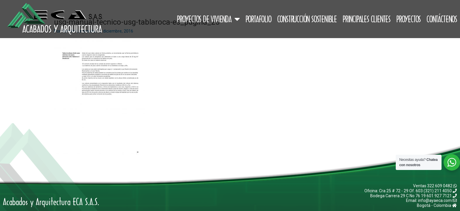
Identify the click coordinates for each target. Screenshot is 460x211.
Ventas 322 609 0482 (435, 185)
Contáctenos (442, 19)
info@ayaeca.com (437, 200)
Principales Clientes (366, 19)
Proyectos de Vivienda (208, 19)
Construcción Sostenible (307, 19)
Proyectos (408, 19)
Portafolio (258, 19)
